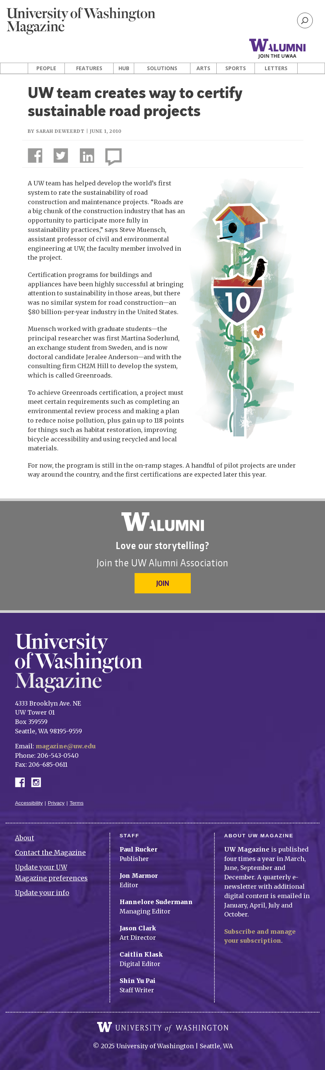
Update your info (42, 893)
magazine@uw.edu (66, 746)
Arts (203, 68)
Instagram (38, 781)
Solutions (162, 68)
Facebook (23, 781)
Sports (235, 68)
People (46, 68)
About (24, 838)
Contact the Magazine (50, 853)
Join (162, 583)
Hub (123, 68)
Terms (77, 803)
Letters (276, 68)
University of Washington (162, 1027)
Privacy (56, 803)
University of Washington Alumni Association (162, 521)
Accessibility (29, 803)
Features (89, 68)
